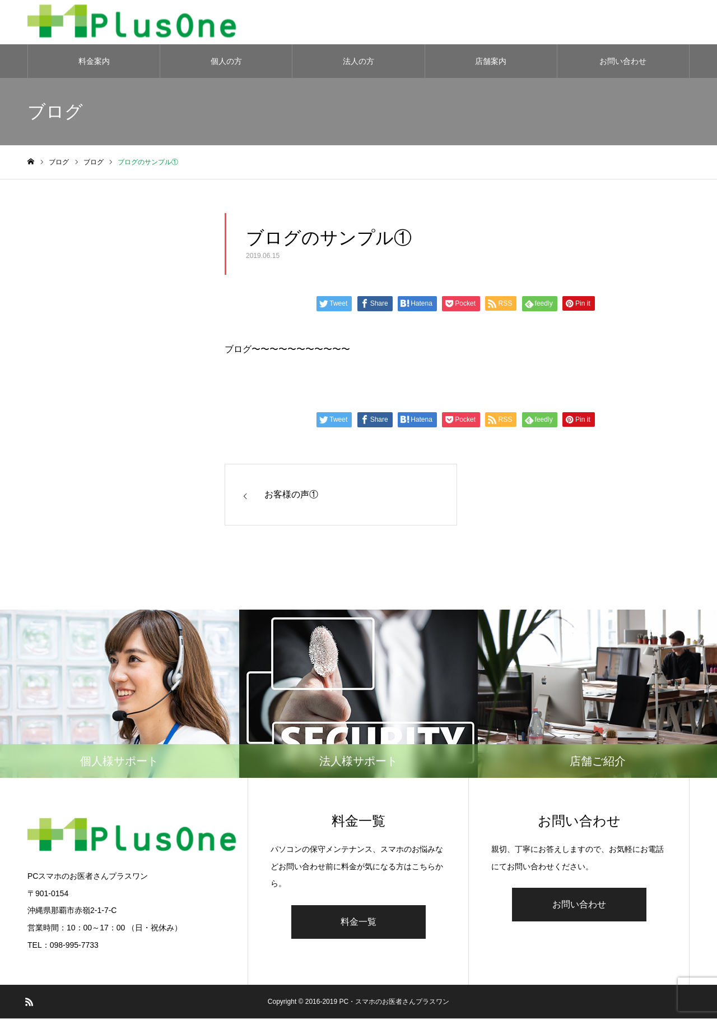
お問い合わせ (622, 61)
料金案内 (94, 61)
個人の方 (226, 61)
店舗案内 (490, 61)
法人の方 (358, 61)
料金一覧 (358, 922)
